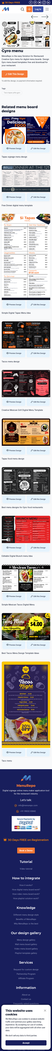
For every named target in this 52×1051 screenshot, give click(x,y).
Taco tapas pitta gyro (12, 92)
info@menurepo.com (26, 805)
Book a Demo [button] (26, 850)
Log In (38, 9)
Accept (26, 1042)
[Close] (44, 1010)
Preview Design (13, 148)
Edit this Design (38, 148)
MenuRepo (26, 786)
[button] (22, 9)
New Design (29, 9)
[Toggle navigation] (47, 9)
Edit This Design (14, 74)
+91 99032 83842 (26, 811)
